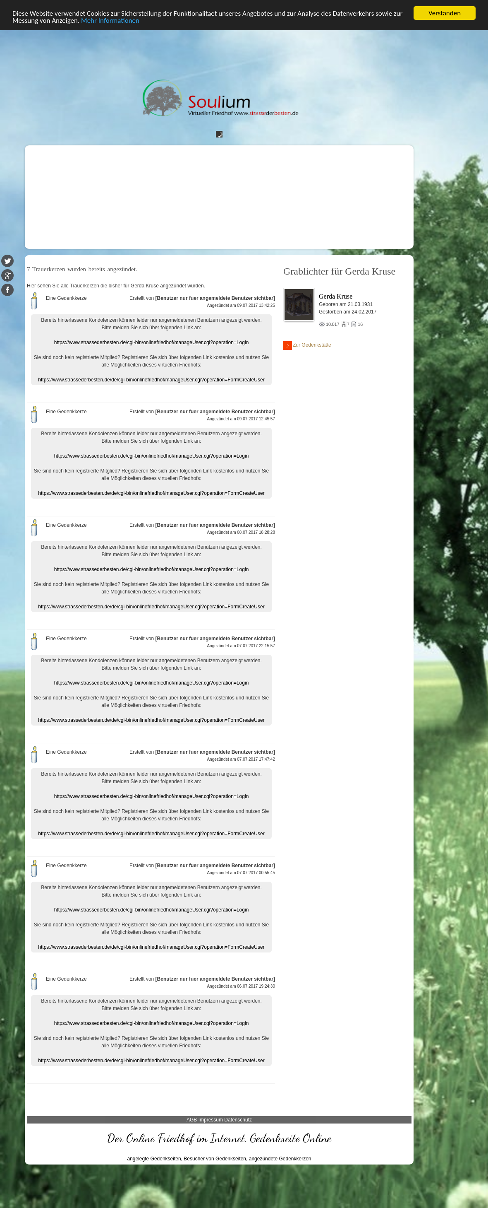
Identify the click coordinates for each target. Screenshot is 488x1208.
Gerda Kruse (335, 296)
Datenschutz (238, 1120)
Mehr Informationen (110, 20)
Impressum (211, 1120)
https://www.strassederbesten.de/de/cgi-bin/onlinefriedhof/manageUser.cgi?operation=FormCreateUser (151, 380)
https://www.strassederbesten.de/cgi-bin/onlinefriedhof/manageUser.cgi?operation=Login (151, 342)
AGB (192, 1120)
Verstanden (444, 13)
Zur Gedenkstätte (307, 345)
